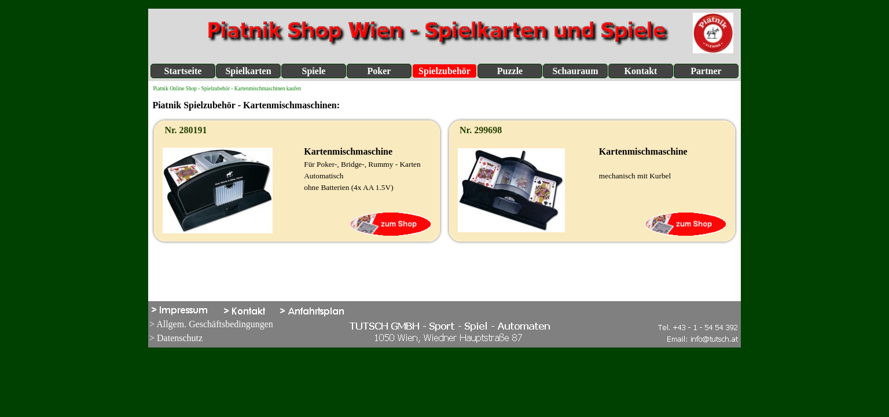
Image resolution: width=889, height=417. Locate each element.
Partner (705, 71)
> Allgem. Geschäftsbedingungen (211, 324)
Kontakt (640, 71)
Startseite (183, 71)
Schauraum (575, 71)
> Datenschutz (176, 338)
